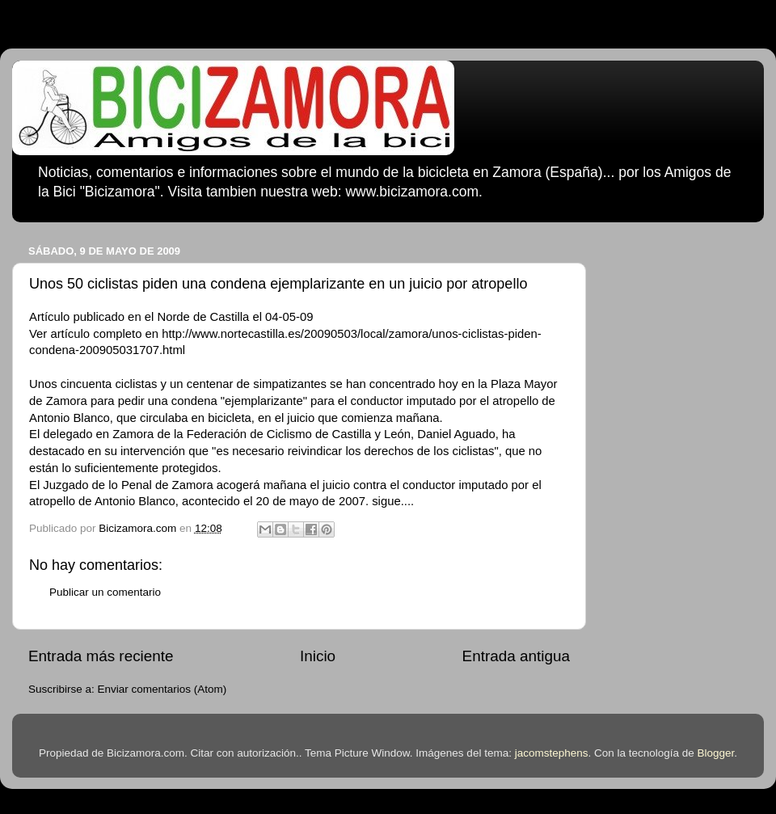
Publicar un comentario (105, 592)
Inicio (317, 655)
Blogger (716, 753)
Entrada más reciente (101, 655)
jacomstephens (551, 753)
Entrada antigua (516, 655)
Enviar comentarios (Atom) (162, 689)
